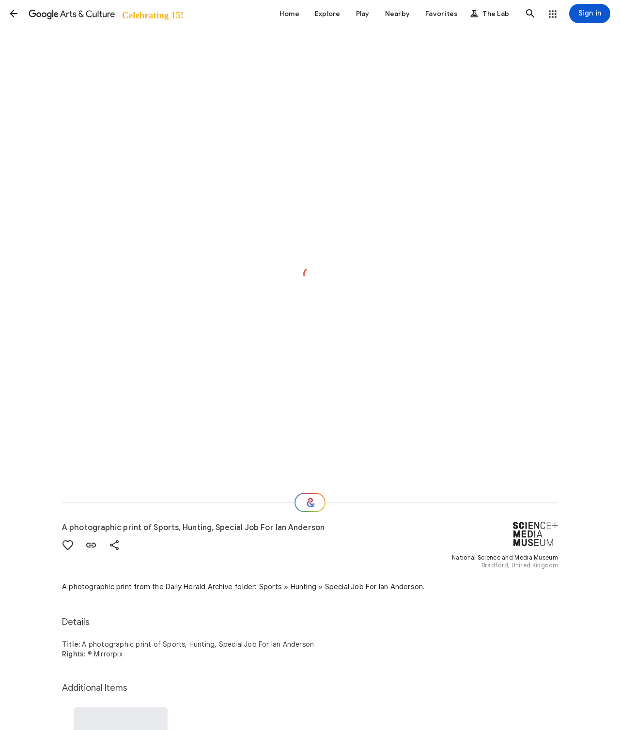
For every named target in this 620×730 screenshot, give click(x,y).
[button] (13, 13)
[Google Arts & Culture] (105, 13)
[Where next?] (310, 502)
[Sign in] (589, 13)
